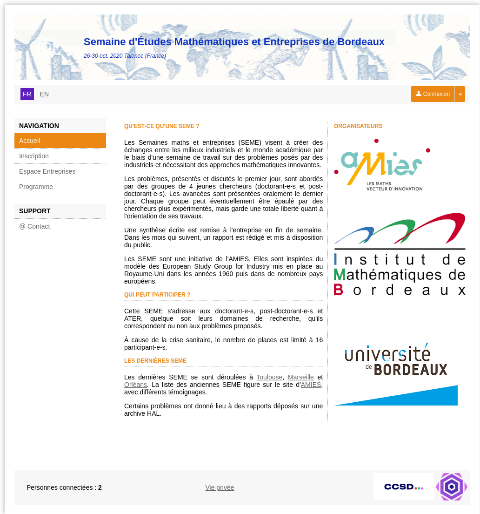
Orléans (135, 384)
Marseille (301, 377)
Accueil (29, 140)
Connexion (433, 94)
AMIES (311, 384)
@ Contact (34, 226)
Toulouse (269, 377)
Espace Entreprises (47, 171)
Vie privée (219, 487)
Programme (36, 186)
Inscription (34, 156)
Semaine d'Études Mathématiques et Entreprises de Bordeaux (234, 41)
